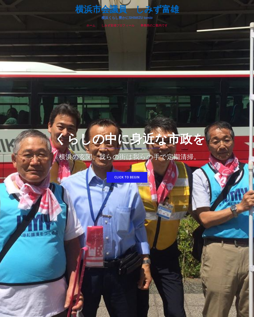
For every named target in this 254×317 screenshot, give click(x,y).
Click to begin (126, 177)
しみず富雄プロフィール (118, 25)
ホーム (90, 25)
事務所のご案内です (154, 25)
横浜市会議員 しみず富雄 (127, 9)
